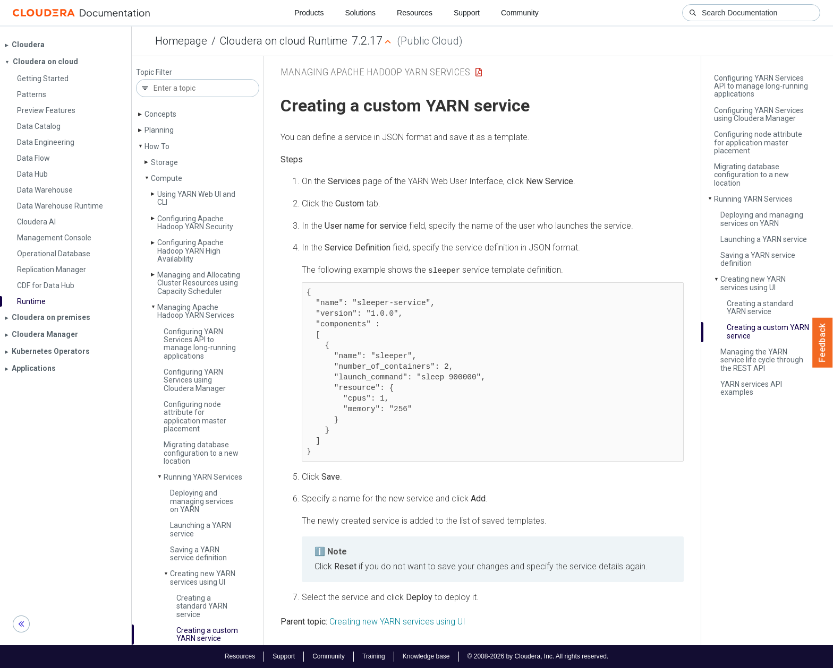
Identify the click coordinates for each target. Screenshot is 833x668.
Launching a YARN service (200, 529)
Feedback (823, 342)
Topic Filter (154, 72)
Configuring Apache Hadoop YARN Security (195, 222)
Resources (414, 12)
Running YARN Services (203, 477)
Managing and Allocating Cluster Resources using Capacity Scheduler (198, 283)
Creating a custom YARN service (207, 634)
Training (373, 656)
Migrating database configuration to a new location (201, 452)
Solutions (360, 12)
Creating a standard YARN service (201, 606)
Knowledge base (426, 656)
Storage (164, 162)
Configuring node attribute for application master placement (195, 416)
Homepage (181, 40)
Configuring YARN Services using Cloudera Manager (195, 380)
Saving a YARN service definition (198, 553)
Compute (166, 178)
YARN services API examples (751, 388)
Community (520, 12)
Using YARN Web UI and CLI (196, 198)
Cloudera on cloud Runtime (283, 40)
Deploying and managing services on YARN (201, 501)
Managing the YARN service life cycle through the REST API (761, 360)
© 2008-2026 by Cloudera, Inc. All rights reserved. (538, 656)
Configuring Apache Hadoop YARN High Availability (190, 250)
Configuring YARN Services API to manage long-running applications (200, 343)
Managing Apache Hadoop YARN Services (195, 311)
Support (467, 12)
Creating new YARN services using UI (202, 577)
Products (309, 12)
